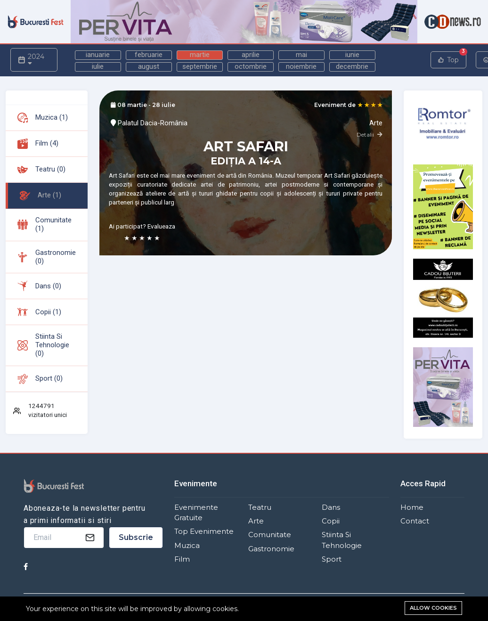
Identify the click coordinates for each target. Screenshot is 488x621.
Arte (256, 521)
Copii (331, 521)
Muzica (187, 545)
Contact (414, 521)
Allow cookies (433, 608)
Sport (332, 559)
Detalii (369, 134)
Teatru (259, 507)
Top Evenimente (204, 531)
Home (411, 507)
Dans (331, 507)
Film (182, 559)
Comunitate (269, 535)
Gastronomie (271, 549)
